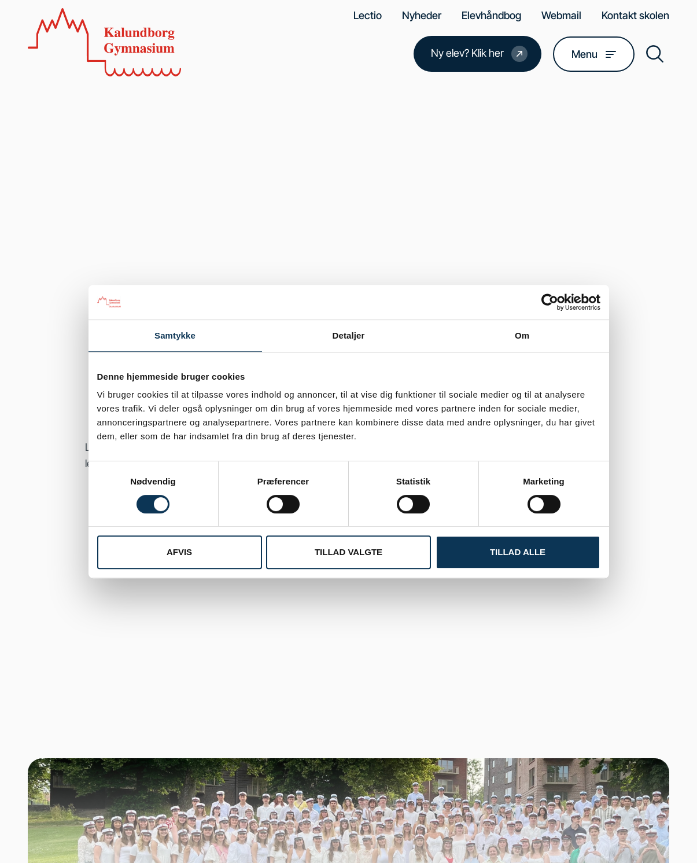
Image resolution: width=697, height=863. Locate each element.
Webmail (561, 15)
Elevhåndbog (491, 15)
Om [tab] (522, 335)
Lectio (367, 15)
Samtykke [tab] (175, 335)
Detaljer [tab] (349, 335)
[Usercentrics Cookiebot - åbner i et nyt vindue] (549, 302)
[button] (654, 54)
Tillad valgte (348, 552)
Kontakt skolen (635, 15)
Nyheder (421, 15)
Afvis (179, 552)
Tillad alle (517, 552)
